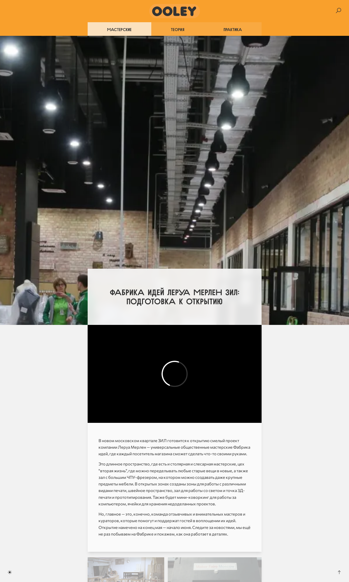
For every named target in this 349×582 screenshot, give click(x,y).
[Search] (338, 10)
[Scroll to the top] (339, 572)
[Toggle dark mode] (10, 572)
